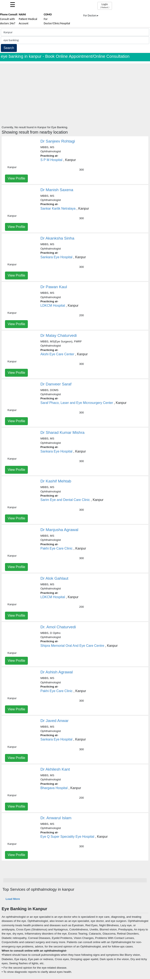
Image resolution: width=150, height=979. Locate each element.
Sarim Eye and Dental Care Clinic (65, 500)
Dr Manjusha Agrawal (59, 530)
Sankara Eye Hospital (57, 257)
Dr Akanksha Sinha (57, 238)
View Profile (16, 178)
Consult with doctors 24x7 (8, 19)
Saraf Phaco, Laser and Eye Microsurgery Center (77, 403)
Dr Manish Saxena (57, 190)
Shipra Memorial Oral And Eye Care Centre (72, 645)
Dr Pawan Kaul (54, 287)
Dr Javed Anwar (55, 720)
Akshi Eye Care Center (57, 354)
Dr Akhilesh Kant (55, 769)
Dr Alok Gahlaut (54, 578)
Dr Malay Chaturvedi (59, 335)
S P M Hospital (52, 160)
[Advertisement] (75, 92)
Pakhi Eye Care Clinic (57, 548)
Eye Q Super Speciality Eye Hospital (67, 836)
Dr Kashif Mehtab (56, 481)
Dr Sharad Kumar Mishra (63, 432)
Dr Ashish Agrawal (57, 672)
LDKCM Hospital (53, 305)
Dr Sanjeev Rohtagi (58, 141)
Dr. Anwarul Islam (56, 818)
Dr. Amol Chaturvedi (58, 627)
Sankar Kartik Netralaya (58, 208)
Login (104, 5)
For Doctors (91, 15)
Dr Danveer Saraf (56, 384)
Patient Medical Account (28, 19)
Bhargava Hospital (54, 788)
